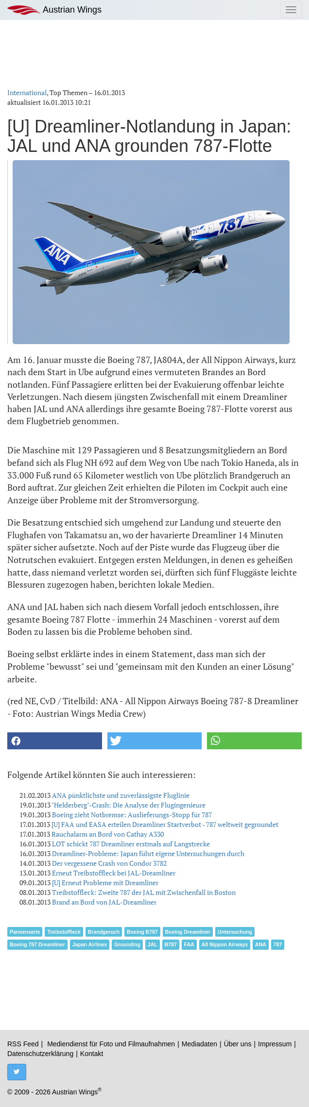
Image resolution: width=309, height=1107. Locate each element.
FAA (189, 944)
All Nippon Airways (225, 944)
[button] (54, 740)
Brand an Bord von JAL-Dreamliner (104, 902)
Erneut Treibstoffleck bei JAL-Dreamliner (113, 872)
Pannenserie (25, 932)
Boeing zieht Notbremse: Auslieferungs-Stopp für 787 (132, 814)
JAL (152, 944)
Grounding (127, 944)
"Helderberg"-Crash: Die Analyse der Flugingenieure (129, 805)
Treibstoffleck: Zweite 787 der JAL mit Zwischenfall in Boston (144, 892)
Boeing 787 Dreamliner (37, 944)
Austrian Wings (54, 10)
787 (278, 944)
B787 (171, 944)
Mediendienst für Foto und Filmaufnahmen (111, 1044)
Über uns (238, 1044)
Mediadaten (199, 1044)
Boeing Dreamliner (187, 932)
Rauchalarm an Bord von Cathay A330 (108, 834)
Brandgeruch (104, 932)
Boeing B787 (142, 932)
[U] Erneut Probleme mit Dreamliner (105, 882)
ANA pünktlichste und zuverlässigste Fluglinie (120, 795)
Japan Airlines (89, 944)
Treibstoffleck (63, 932)
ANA (260, 944)
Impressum (275, 1044)
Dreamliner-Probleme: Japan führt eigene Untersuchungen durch (148, 853)
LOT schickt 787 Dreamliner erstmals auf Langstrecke (131, 843)
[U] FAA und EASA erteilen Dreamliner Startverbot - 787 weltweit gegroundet (165, 824)
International (27, 92)
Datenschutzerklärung (40, 1053)
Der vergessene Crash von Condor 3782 (109, 863)
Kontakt (91, 1053)
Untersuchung (235, 932)
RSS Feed (23, 1044)
